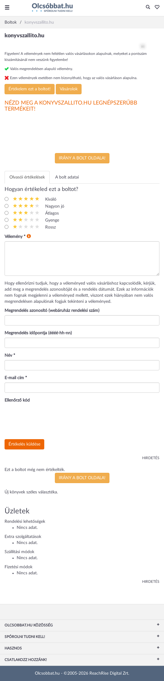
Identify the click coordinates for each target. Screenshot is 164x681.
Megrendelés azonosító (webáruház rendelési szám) (52, 311)
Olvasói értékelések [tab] (27, 177)
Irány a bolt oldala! (82, 158)
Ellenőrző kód (17, 400)
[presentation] (51, 421)
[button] (155, 7)
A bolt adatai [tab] (67, 177)
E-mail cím (16, 378)
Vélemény (15, 237)
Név (10, 355)
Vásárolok (69, 89)
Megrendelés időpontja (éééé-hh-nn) (38, 333)
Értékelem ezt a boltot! (29, 89)
